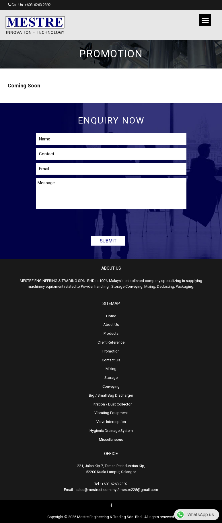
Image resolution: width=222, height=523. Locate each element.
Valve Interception (111, 422)
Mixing (111, 369)
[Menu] (205, 20)
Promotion (111, 351)
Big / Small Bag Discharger (111, 395)
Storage (111, 377)
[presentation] (79, 220)
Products (111, 333)
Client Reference (111, 342)
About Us (111, 324)
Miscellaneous (111, 439)
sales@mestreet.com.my (95, 489)
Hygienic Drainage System (111, 430)
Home (111, 316)
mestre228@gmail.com (139, 489)
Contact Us (111, 360)
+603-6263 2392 (38, 5)
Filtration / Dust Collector (111, 404)
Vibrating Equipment (111, 413)
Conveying (111, 386)
